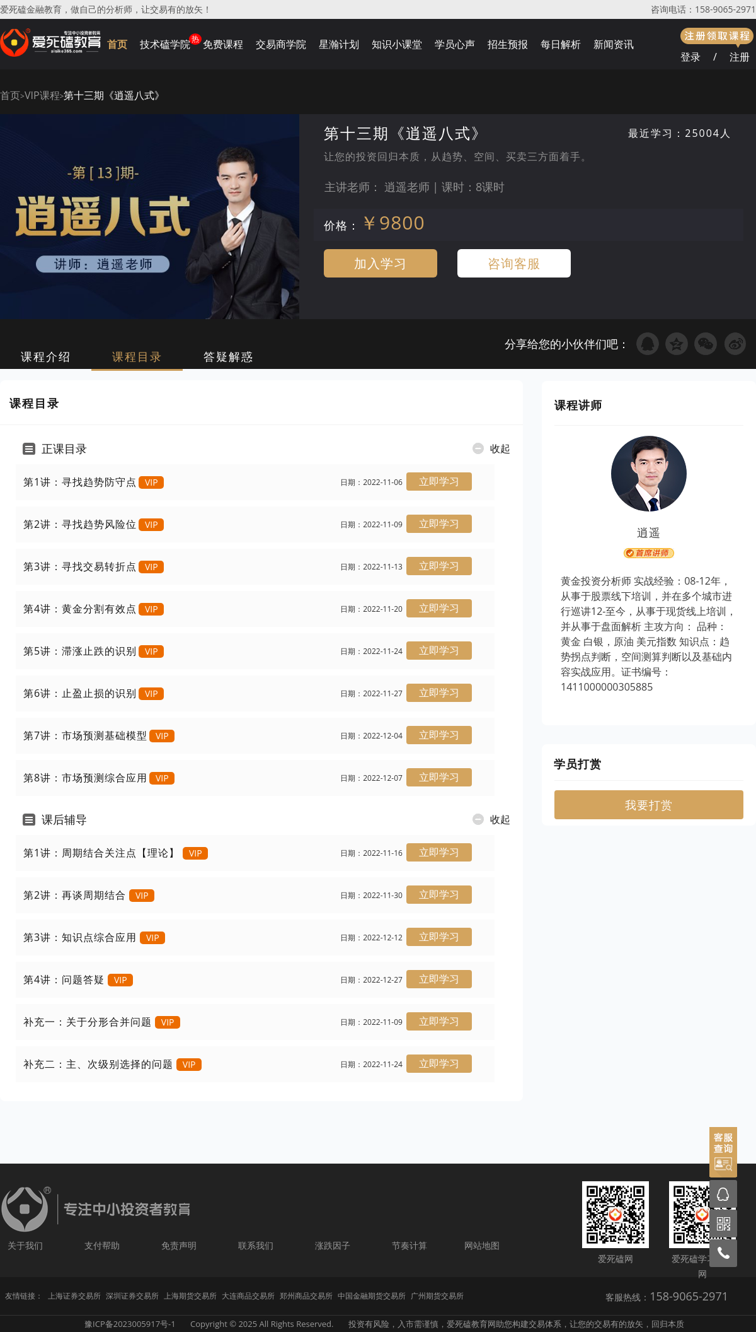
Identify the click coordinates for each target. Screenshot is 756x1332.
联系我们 (255, 1245)
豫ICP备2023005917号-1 (130, 1323)
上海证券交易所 (74, 1295)
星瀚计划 (339, 44)
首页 (117, 44)
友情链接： (24, 1295)
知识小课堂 (397, 44)
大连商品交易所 (248, 1295)
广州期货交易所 (437, 1295)
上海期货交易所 (190, 1295)
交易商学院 (281, 44)
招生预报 (508, 44)
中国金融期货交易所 (372, 1295)
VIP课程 (42, 95)
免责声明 (179, 1245)
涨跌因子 (332, 1245)
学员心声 (455, 44)
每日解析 (561, 44)
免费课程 (223, 44)
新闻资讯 (613, 44)
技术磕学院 (165, 44)
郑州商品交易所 (306, 1295)
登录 (690, 56)
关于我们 (25, 1245)
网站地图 (482, 1245)
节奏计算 (409, 1245)
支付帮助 (102, 1245)
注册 (740, 56)
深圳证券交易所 (132, 1295)
